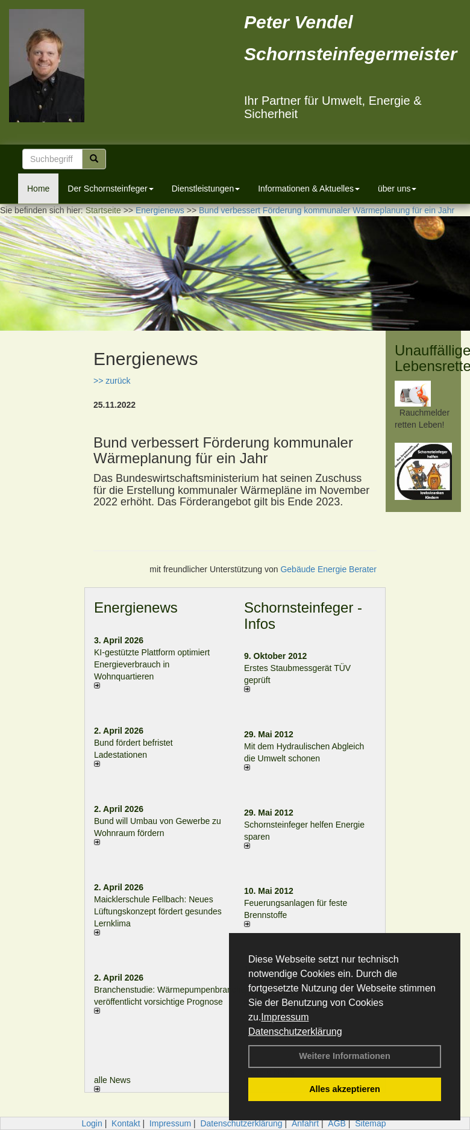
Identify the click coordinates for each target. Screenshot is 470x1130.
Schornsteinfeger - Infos (303, 615)
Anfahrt (305, 1123)
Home (38, 188)
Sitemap (370, 1123)
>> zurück (111, 381)
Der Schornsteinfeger (110, 188)
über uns (397, 188)
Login (91, 1123)
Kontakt (125, 1123)
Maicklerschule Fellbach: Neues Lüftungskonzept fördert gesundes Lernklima (158, 911)
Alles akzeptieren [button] (344, 1089)
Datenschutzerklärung (295, 1031)
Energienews (136, 607)
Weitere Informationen (344, 1056)
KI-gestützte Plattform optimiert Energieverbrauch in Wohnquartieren (152, 664)
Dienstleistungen (206, 188)
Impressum (285, 1017)
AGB (337, 1123)
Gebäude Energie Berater (328, 569)
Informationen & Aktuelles (309, 188)
